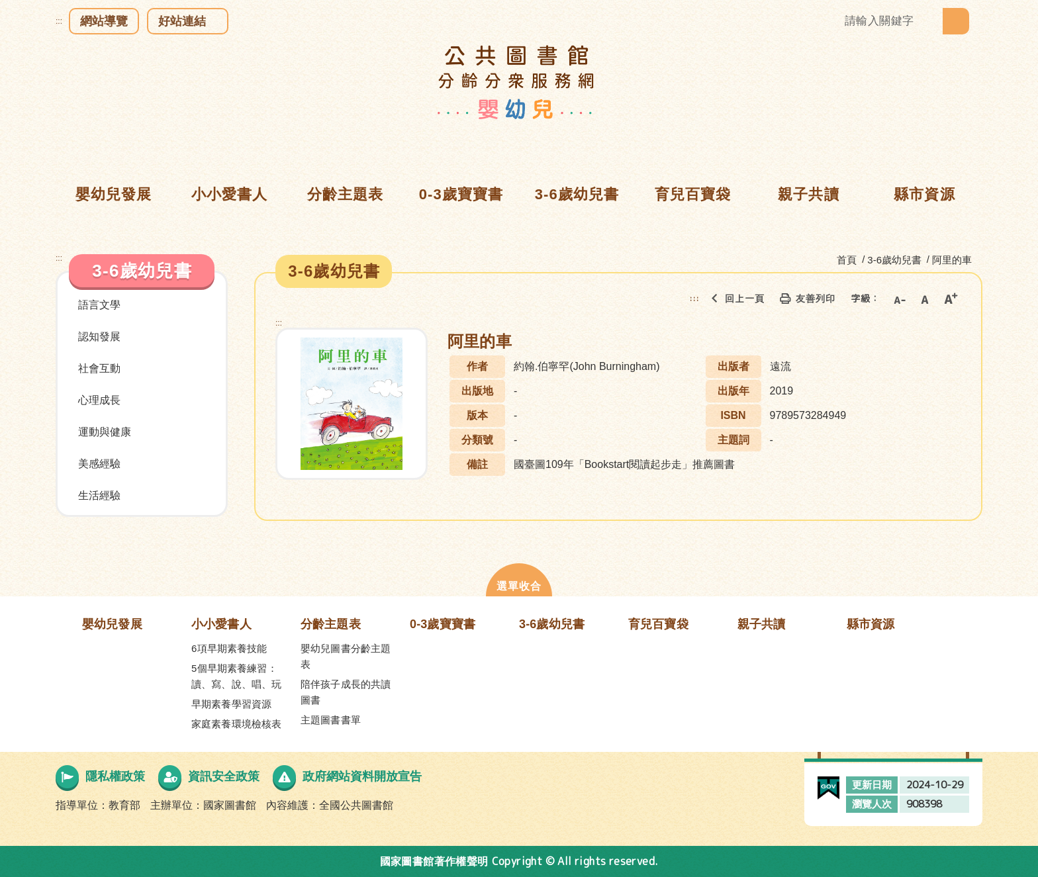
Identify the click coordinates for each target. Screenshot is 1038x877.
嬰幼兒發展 (112, 624)
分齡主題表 (331, 624)
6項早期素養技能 (229, 648)
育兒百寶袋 (658, 624)
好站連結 (182, 21)
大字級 (950, 298)
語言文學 (99, 304)
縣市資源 (871, 624)
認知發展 (99, 336)
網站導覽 (104, 21)
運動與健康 (104, 432)
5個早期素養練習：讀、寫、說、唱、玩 (236, 676)
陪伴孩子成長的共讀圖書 (346, 692)
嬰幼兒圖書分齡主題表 (346, 656)
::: (59, 21)
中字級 (924, 298)
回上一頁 (734, 298)
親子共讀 (761, 624)
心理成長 (99, 400)
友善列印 (805, 298)
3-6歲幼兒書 (552, 624)
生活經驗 (99, 495)
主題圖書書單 (331, 719)
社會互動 (99, 368)
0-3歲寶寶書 (442, 624)
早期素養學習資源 (231, 704)
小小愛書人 (221, 624)
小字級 (899, 298)
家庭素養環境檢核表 (236, 723)
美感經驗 (99, 463)
